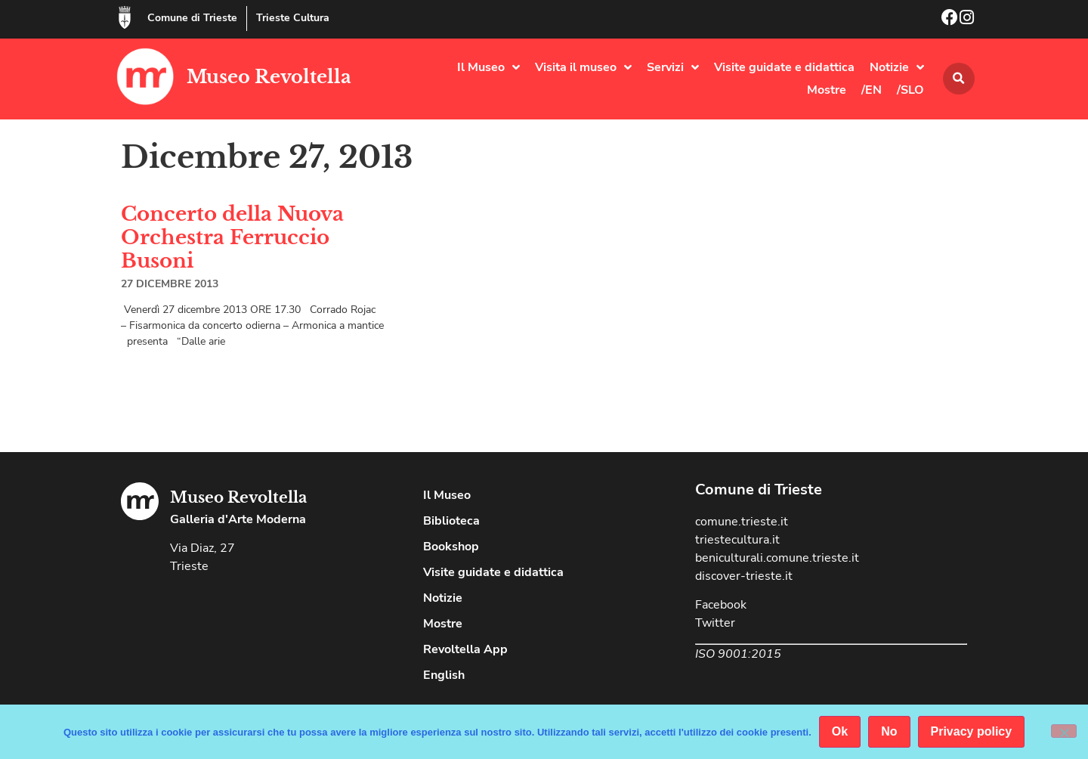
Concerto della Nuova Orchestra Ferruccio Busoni (232, 237)
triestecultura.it (737, 539)
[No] (1064, 731)
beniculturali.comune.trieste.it (777, 558)
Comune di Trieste (192, 18)
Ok (840, 731)
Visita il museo (583, 67)
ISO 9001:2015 (738, 654)
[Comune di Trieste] (124, 17)
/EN (871, 90)
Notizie (897, 67)
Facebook (720, 604)
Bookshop (451, 546)
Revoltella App (465, 649)
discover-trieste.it (744, 576)
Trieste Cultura (292, 18)
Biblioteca (451, 521)
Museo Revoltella (269, 77)
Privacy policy (971, 731)
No (889, 731)
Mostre (826, 90)
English (444, 675)
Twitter (715, 623)
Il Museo (488, 67)
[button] (959, 78)
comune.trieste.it (741, 521)
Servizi (673, 67)
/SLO (910, 90)
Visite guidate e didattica (784, 67)
